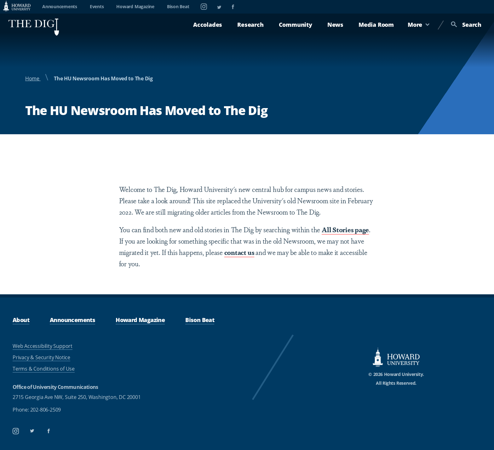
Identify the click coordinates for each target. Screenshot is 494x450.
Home (33, 78)
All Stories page (345, 229)
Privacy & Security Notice (41, 357)
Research (250, 24)
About (21, 320)
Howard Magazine (135, 6)
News (335, 24)
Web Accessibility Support (42, 346)
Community (295, 24)
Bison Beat (178, 6)
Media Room (376, 24)
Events (97, 6)
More (419, 24)
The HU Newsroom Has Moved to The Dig (103, 78)
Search (466, 24)
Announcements (59, 6)
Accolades (207, 24)
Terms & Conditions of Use (44, 368)
